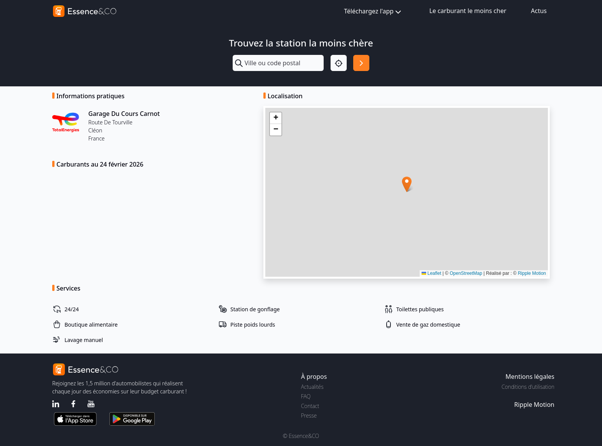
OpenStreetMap (466, 273)
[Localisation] (339, 63)
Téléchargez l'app (373, 12)
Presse (309, 415)
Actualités (312, 386)
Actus (539, 11)
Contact (310, 406)
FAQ (306, 396)
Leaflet (431, 273)
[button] (407, 184)
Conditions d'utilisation (527, 386)
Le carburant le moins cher (467, 11)
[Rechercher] (361, 63)
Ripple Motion (532, 273)
